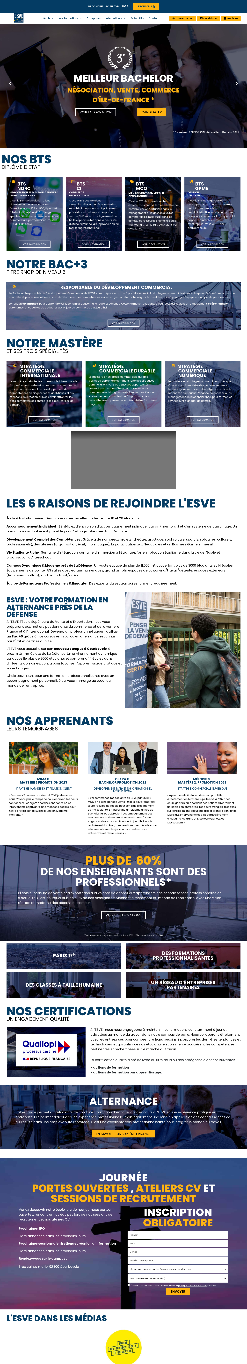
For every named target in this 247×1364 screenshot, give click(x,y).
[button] (10, 83)
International (115, 18)
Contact (154, 18)
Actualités (137, 18)
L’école (47, 18)
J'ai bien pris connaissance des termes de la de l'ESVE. (173, 1285)
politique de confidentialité (192, 1285)
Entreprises (94, 18)
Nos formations (70, 18)
